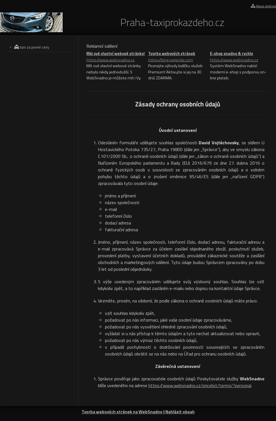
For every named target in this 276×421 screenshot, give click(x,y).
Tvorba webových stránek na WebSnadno (122, 412)
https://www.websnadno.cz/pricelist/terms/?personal (199, 385)
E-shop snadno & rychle (239, 57)
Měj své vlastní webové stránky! (115, 57)
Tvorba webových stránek (177, 57)
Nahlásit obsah (180, 412)
